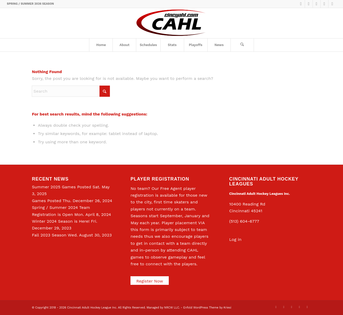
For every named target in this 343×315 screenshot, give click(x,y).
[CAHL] (171, 23)
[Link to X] (301, 4)
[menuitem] (101, 45)
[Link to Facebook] (309, 4)
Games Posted (46, 200)
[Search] (242, 45)
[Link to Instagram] (324, 4)
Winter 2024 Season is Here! (60, 221)
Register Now (149, 281)
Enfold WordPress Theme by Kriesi (207, 307)
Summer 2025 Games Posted (61, 186)
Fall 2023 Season (49, 235)
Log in (235, 239)
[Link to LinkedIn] (316, 4)
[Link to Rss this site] (332, 4)
